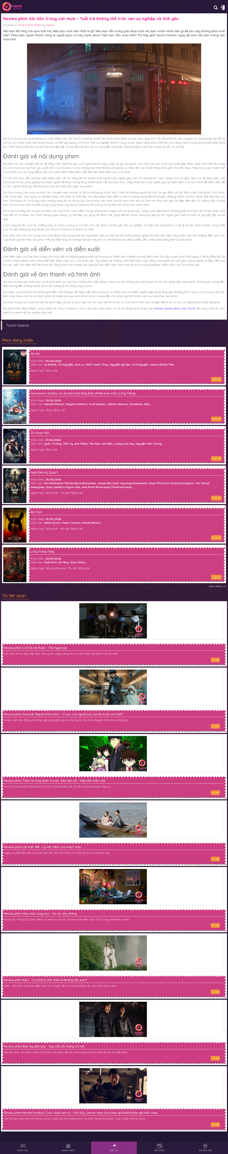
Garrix (50, 25)
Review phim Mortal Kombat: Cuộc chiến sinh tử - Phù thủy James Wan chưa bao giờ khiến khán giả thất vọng (80, 1112)
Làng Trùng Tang (42, 551)
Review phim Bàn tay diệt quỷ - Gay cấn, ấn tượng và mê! (44, 1046)
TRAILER (216, 379)
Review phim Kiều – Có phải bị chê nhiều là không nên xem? (45, 980)
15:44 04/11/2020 (29, 25)
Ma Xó (35, 354)
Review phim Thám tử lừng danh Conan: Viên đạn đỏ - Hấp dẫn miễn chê (54, 780)
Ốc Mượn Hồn (40, 433)
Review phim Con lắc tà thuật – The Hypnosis (35, 648)
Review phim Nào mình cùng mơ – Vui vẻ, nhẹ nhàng (40, 913)
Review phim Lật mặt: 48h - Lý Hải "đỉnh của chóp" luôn (42, 847)
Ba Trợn (36, 512)
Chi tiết (215, 660)
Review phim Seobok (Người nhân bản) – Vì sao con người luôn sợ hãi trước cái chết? (64, 714)
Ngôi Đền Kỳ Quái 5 (44, 472)
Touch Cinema (17, 325)
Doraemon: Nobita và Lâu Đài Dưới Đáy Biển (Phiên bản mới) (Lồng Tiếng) (83, 393)
